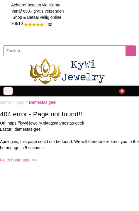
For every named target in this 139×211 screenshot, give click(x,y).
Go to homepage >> (18, 160)
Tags (20, 102)
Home (6, 102)
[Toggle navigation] (8, 91)
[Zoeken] (64, 50)
